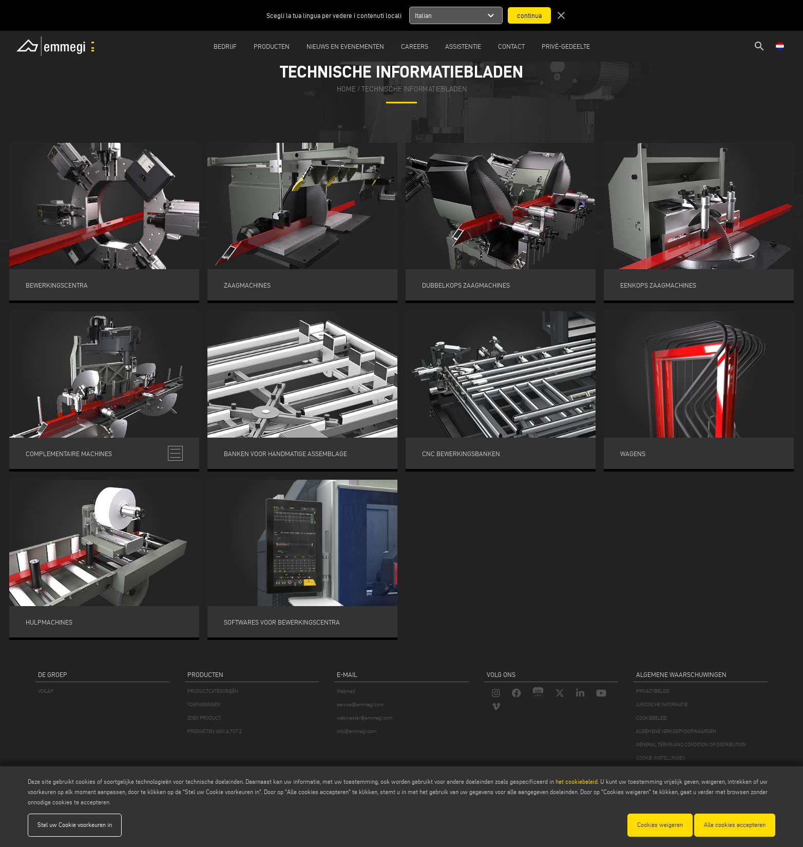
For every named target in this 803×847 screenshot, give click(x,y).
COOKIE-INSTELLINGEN (660, 758)
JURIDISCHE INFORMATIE (661, 704)
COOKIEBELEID (651, 718)
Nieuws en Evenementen (345, 46)
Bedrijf (225, 46)
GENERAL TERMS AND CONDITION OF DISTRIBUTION (691, 744)
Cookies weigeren (660, 824)
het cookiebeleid (577, 781)
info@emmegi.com (356, 731)
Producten (272, 46)
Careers (414, 46)
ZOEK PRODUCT (204, 718)
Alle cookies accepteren (735, 824)
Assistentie (463, 46)
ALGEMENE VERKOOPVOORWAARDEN (676, 731)
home (346, 89)
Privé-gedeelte (566, 46)
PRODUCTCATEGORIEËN (212, 691)
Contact (511, 46)
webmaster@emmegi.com (364, 718)
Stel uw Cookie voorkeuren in (74, 824)
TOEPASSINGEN (204, 704)
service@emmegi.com (360, 704)
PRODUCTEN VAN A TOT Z (214, 731)
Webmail (346, 691)
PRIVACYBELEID (653, 691)
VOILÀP (45, 691)
